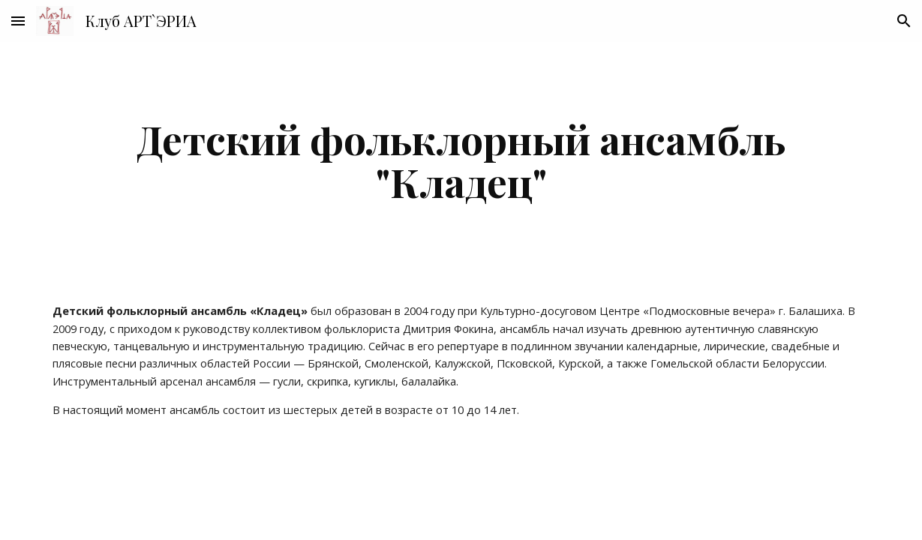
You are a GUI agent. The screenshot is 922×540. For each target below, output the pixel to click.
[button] (18, 20)
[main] (461, 160)
